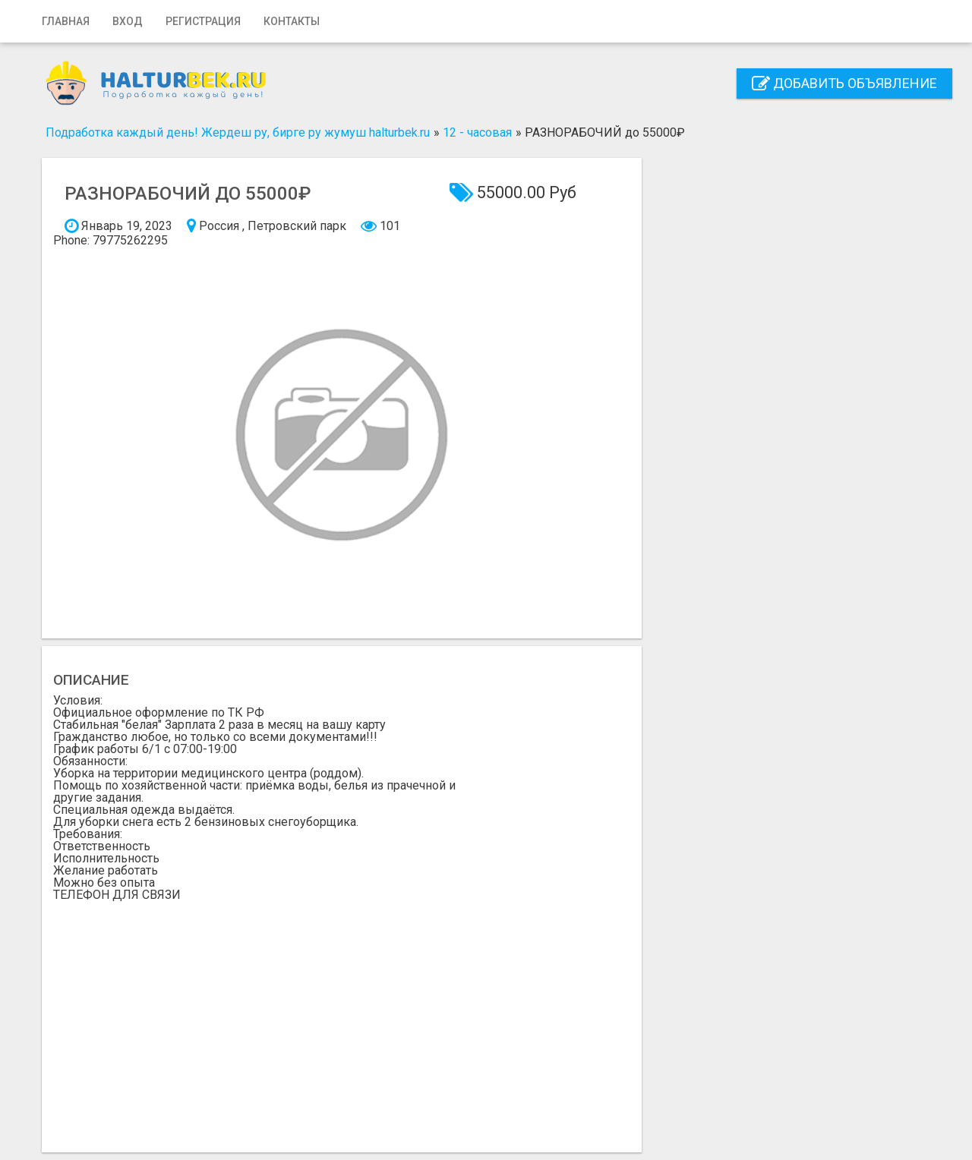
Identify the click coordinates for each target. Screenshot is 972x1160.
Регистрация (203, 21)
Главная (66, 21)
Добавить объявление (844, 83)
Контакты (292, 21)
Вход (127, 21)
